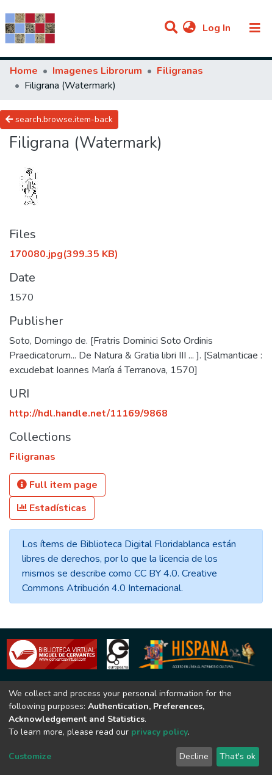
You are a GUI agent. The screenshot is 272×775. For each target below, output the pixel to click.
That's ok (238, 756)
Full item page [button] (57, 485)
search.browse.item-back (59, 119)
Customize (30, 756)
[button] (189, 28)
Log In (217, 28)
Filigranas (180, 71)
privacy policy (159, 732)
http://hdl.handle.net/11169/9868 (88, 413)
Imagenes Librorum (97, 71)
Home (24, 71)
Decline (194, 756)
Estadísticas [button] (52, 508)
